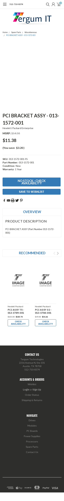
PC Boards (32, 430)
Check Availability (18, 322)
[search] (47, 4)
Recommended (32, 253)
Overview (32, 212)
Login (26, 389)
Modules (32, 425)
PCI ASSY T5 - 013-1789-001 (16, 311)
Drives (32, 420)
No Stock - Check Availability (32, 182)
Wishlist (32, 384)
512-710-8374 (16, 4)
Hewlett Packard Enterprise (18, 128)
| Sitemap (46, 481)
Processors (32, 441)
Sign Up (36, 389)
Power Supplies (32, 436)
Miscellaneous (31, 32)
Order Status (32, 394)
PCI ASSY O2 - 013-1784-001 (43, 311)
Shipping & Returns (32, 400)
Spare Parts (16, 32)
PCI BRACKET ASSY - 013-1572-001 (21, 35)
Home (5, 32)
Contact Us (32, 452)
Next (58, 253)
